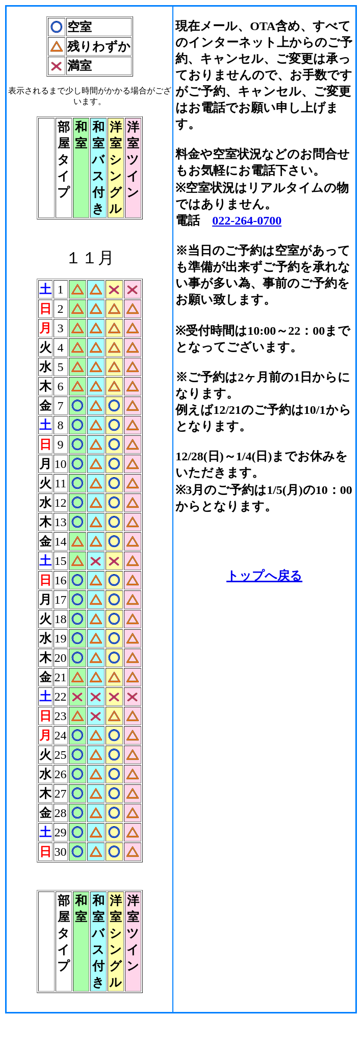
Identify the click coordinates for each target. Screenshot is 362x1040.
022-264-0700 (246, 220)
